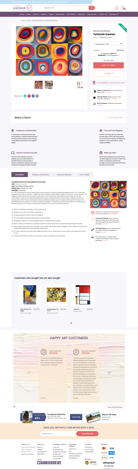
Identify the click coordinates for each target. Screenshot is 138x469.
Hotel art (56, 447)
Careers (39, 449)
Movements (60, 14)
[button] (109, 372)
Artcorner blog (42, 451)
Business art (57, 454)
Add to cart (108, 65)
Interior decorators (59, 451)
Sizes (29, 14)
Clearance (81, 14)
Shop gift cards (58, 456)
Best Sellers (71, 14)
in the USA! (105, 240)
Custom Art (103, 14)
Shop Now (76, 417)
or (113, 55)
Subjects (44, 14)
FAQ (70, 451)
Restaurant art (58, 449)
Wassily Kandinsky (37, 20)
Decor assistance (74, 455)
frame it (108, 74)
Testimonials (73, 458)
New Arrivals (91, 14)
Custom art (57, 458)
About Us (40, 447)
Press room (40, 454)
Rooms (35, 14)
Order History (89, 451)
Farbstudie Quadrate (51, 20)
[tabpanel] (29, 300)
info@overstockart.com (27, 454)
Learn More (108, 92)
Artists (22, 14)
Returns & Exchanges (75, 453)
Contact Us (72, 449)
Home (23, 20)
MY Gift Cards (89, 449)
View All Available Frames (115, 117)
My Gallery (88, 447)
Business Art (113, 14)
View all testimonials (114, 407)
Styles (51, 14)
